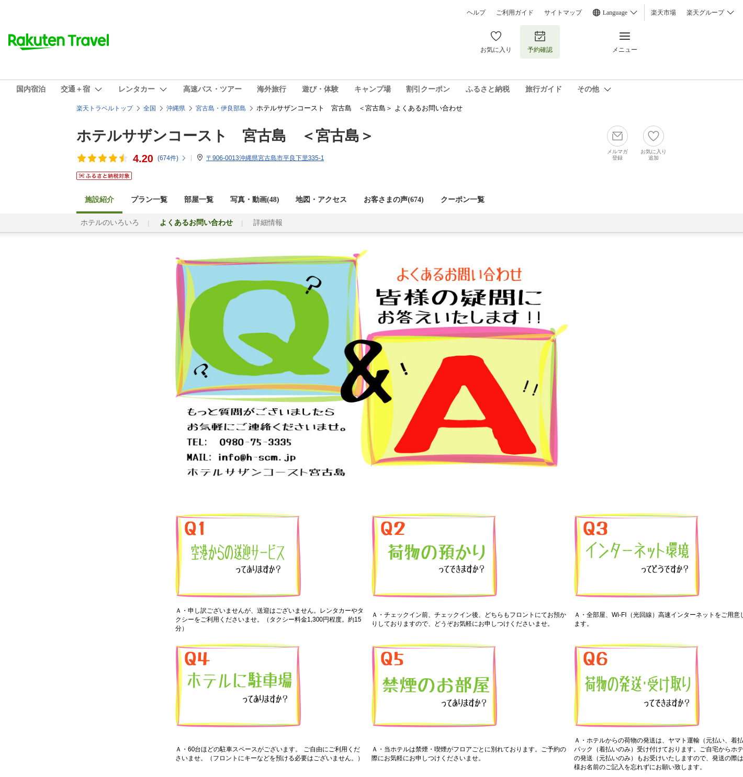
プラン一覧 (149, 200)
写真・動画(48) (254, 200)
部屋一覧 (198, 200)
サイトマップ (563, 12)
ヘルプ (476, 12)
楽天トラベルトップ (104, 108)
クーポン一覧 (463, 200)
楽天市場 (663, 12)
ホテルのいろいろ (110, 223)
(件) (172, 158)
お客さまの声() (393, 200)
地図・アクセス (321, 200)
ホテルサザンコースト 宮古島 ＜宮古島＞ (225, 136)
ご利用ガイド (515, 12)
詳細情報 (268, 223)
